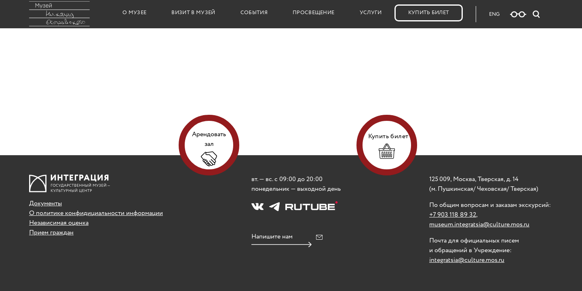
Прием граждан (51, 232)
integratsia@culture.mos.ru (466, 260)
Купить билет (428, 13)
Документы (45, 203)
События (254, 13)
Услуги (371, 13)
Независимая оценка (59, 223)
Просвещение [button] (314, 13)
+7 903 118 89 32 (452, 214)
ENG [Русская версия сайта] (494, 14)
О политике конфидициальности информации (96, 213)
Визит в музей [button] (193, 13)
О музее (134, 13)
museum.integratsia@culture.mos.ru (479, 224)
